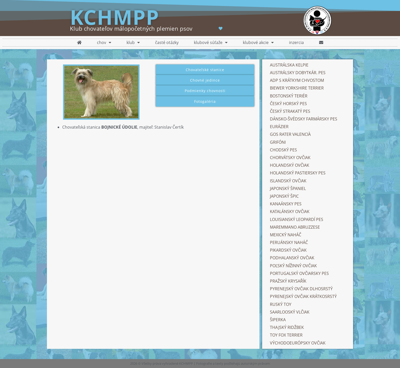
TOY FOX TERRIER (286, 335)
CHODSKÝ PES (283, 150)
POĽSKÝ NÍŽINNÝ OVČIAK (293, 266)
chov (104, 42)
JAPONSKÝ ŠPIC (284, 196)
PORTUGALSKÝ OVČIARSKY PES (299, 273)
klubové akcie (258, 42)
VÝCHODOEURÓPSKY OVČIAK (298, 343)
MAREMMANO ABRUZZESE (295, 227)
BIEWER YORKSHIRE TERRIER (297, 88)
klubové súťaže (211, 42)
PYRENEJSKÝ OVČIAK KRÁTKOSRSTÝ (303, 296)
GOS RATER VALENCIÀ (290, 134)
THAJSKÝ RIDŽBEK (287, 327)
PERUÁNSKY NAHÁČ (289, 242)
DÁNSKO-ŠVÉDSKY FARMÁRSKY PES (304, 119)
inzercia (296, 42)
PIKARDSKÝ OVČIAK (288, 250)
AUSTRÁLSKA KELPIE (289, 65)
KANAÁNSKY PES (286, 204)
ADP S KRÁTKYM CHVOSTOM (297, 80)
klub (133, 42)
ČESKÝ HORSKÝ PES (288, 103)
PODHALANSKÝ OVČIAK (292, 258)
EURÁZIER (279, 126)
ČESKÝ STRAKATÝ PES (290, 111)
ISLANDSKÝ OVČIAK (288, 181)
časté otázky (167, 42)
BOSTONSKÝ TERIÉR (288, 96)
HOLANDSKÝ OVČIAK (289, 165)
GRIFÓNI (278, 142)
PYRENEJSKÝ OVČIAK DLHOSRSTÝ (301, 289)
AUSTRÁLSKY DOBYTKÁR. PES (298, 72)
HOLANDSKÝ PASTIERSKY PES (298, 173)
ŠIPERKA (278, 319)
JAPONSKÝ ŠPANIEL (288, 188)
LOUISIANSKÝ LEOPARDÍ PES (296, 219)
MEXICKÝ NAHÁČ (285, 235)
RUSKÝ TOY (280, 304)
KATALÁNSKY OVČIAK (289, 211)
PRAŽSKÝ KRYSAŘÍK (288, 281)
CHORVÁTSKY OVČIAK (290, 157)
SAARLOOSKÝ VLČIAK (289, 312)
